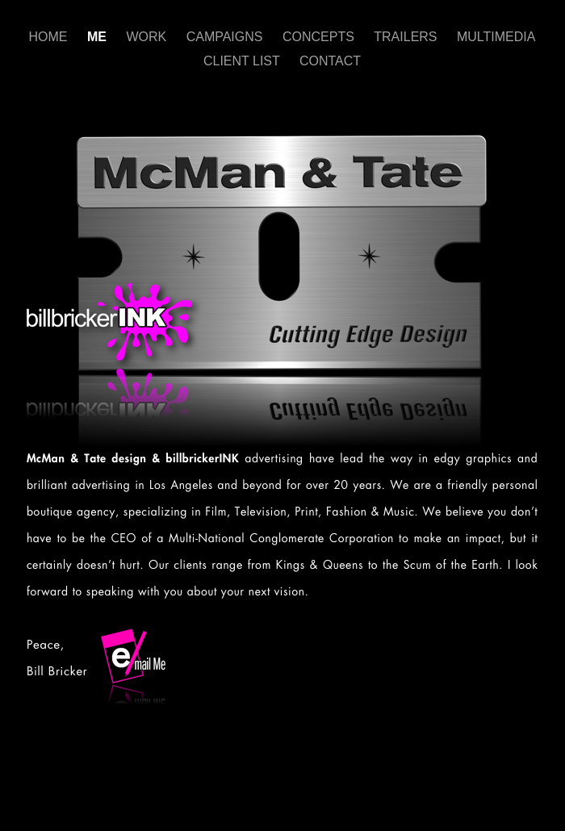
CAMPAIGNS (226, 37)
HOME (50, 37)
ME (98, 37)
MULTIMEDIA (496, 37)
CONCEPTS (320, 37)
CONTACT (330, 61)
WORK (148, 37)
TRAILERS (407, 37)
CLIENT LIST (243, 61)
